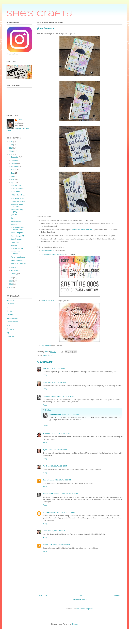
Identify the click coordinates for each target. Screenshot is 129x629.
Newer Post (43, 595)
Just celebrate (16, 185)
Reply (45, 375)
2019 (11, 148)
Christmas (10, 315)
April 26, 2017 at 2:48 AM (68, 494)
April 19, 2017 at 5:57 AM (64, 396)
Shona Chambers (49, 512)
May (13, 179)
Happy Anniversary (17, 260)
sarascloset (47, 545)
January (14, 274)
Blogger (75, 624)
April (13, 183)
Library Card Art (48, 355)
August (14, 170)
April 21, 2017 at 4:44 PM (61, 433)
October (14, 163)
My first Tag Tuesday (18, 263)
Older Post (117, 595)
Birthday (10, 311)
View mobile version (79, 599)
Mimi (20, 120)
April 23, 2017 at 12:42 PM (57, 466)
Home (80, 595)
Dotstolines (47, 480)
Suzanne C (47, 433)
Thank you (10, 336)
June (13, 176)
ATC (8, 307)
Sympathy (10, 329)
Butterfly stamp (16, 239)
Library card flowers (18, 201)
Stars (12, 218)
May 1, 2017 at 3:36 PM (61, 545)
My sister (14, 245)
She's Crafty (40, 13)
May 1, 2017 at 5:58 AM (70, 414)
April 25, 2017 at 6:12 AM (62, 480)
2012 (11, 284)
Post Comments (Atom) (84, 609)
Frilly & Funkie (46, 346)
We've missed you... (18, 257)
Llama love (15, 242)
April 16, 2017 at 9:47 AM (57, 382)
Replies (48, 410)
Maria (45, 531)
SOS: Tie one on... (17, 249)
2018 (11, 151)
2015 (11, 281)
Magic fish (14, 224)
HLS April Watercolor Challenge (52, 254)
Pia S (45, 466)
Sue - (45, 382)
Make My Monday (47, 251)
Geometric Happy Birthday (17, 205)
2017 (11, 154)
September (15, 167)
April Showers (16, 221)
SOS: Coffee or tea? (18, 189)
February (14, 270)
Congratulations (12, 318)
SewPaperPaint (49, 396)
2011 (11, 287)
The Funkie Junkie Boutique (82, 230)
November (15, 160)
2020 (11, 145)
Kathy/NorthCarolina (51, 494)
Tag (8, 333)
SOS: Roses (15, 192)
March (13, 267)
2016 (11, 278)
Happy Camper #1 (17, 236)
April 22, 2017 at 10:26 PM (57, 450)
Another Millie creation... (16, 253)
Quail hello (14, 215)
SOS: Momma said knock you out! (17, 229)
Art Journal (10, 304)
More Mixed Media (17, 198)
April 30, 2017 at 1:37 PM (57, 531)
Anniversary (11, 300)
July (12, 173)
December (15, 157)
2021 (11, 142)
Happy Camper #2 (17, 233)
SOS (8, 325)
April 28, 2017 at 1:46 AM (66, 512)
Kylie (45, 450)
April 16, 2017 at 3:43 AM (56, 368)
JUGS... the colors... (18, 195)
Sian (44, 368)
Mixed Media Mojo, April (49, 300)
